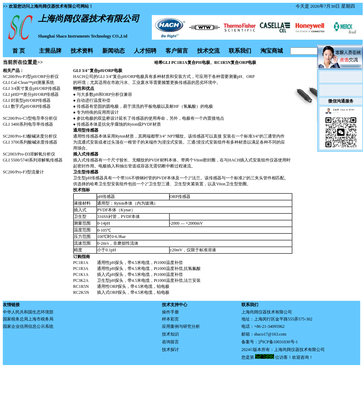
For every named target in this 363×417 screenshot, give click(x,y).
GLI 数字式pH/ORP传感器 (27, 106)
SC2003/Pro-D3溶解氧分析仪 (29, 154)
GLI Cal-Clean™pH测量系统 (28, 82)
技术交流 (208, 51)
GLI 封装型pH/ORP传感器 (27, 100)
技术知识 (170, 334)
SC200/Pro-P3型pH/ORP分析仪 (31, 76)
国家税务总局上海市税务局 (28, 319)
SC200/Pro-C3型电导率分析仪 (30, 118)
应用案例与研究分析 (181, 326)
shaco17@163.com (270, 334)
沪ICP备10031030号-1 (278, 341)
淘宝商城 (271, 51)
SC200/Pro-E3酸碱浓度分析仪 (30, 136)
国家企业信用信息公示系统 (28, 326)
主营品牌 (50, 51)
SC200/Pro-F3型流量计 (23, 172)
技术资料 (82, 51)
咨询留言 (170, 341)
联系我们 (240, 51)
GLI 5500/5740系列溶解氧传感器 (33, 160)
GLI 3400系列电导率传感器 (28, 124)
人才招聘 (145, 51)
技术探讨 (170, 349)
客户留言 (177, 51)
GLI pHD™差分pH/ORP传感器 (31, 94)
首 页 (18, 51)
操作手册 (170, 312)
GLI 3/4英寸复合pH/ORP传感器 (31, 88)
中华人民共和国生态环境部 (28, 312)
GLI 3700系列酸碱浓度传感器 (30, 142)
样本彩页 (170, 319)
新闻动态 (113, 51)
